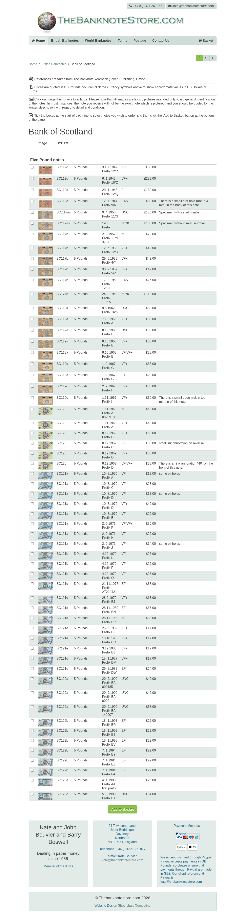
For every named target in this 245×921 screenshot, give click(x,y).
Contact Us (160, 40)
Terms (122, 40)
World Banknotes (98, 40)
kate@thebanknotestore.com (191, 6)
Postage (140, 40)
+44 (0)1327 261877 (145, 6)
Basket (206, 40)
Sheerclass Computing (134, 905)
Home (38, 40)
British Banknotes (65, 40)
